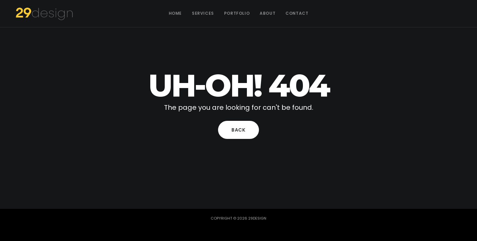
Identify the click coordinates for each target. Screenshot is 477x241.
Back (238, 130)
